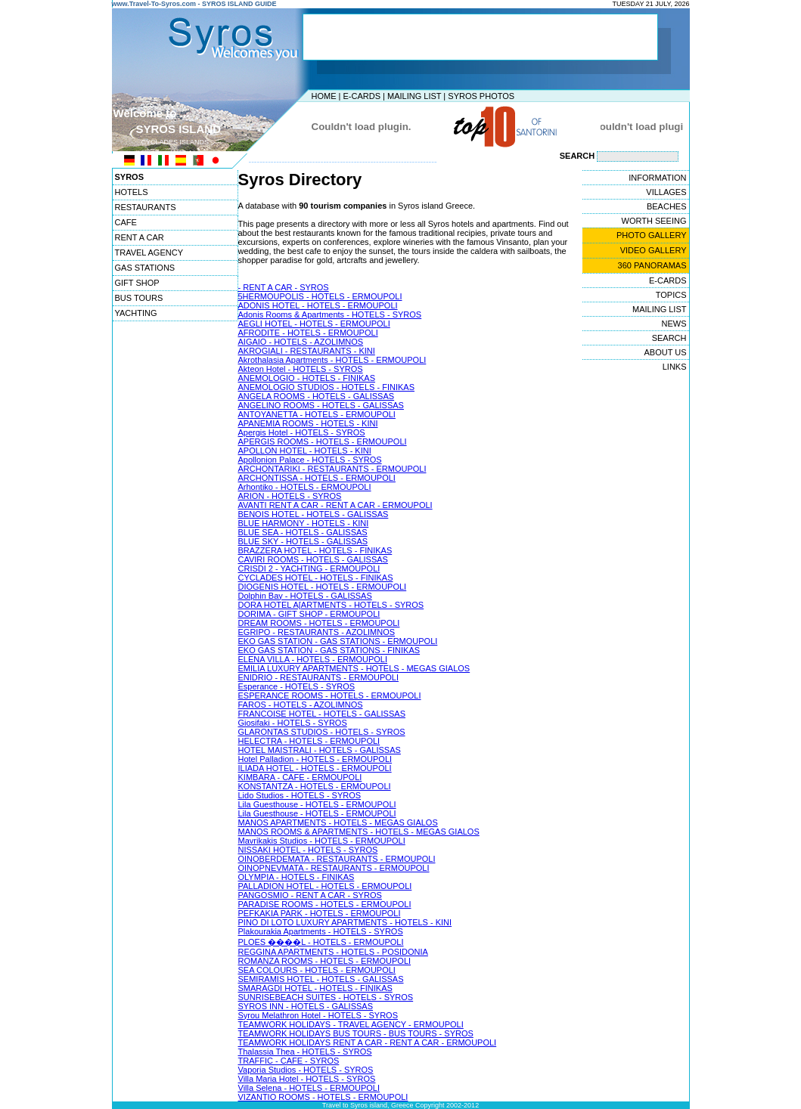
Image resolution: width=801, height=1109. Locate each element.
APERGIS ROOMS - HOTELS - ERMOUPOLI (322, 441)
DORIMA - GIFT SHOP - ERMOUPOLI (309, 613)
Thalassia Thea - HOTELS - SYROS (305, 1051)
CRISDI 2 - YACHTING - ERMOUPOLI (309, 568)
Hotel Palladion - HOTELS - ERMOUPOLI (315, 759)
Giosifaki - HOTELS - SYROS (292, 722)
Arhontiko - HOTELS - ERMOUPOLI (304, 486)
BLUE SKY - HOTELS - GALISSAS (303, 541)
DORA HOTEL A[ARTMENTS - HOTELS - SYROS (331, 604)
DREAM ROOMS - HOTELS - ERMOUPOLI (319, 622)
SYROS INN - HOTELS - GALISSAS (306, 1006)
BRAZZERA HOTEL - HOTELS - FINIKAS (315, 550)
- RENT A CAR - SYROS (283, 287)
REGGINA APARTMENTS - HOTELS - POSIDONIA (333, 951)
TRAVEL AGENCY (149, 252)
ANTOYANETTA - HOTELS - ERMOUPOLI (317, 414)
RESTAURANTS (145, 207)
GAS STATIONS (145, 267)
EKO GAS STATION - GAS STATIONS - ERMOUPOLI (338, 641)
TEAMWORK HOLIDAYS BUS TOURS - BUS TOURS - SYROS (355, 1033)
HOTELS (131, 192)
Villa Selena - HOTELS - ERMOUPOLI (309, 1087)
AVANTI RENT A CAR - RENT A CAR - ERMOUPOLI (335, 505)
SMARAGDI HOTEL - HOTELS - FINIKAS (315, 988)
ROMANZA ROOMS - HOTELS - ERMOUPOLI (324, 960)
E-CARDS (361, 96)
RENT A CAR (139, 237)
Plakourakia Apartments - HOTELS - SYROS (320, 931)
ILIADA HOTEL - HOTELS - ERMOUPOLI (315, 768)
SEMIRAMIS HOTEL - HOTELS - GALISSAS (321, 979)
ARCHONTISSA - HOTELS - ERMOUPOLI (317, 477)
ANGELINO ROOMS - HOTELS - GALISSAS (321, 405)
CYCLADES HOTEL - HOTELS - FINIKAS (315, 577)
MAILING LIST (414, 96)
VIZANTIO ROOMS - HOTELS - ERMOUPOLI (323, 1096)
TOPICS (671, 294)
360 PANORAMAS (652, 265)
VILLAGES (666, 192)
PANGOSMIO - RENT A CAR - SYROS (310, 895)
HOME (324, 96)
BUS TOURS (139, 297)
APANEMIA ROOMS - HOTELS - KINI (308, 423)
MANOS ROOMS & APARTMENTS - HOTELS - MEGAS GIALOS (359, 831)
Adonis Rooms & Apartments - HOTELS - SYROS (330, 314)
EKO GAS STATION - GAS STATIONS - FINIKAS (329, 650)
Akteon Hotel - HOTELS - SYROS (300, 368)
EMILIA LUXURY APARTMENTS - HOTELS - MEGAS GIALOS (354, 668)
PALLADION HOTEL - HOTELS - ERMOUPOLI (325, 886)
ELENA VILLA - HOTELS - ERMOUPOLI (312, 659)
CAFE (126, 222)
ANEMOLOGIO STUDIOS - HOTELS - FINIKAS (326, 387)
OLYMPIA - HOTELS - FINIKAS (296, 876)
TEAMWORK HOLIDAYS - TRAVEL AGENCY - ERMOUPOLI (351, 1024)
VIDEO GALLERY (653, 250)
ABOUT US (665, 352)
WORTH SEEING (654, 220)
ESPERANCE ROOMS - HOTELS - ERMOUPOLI (329, 695)
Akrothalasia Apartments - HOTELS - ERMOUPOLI (332, 359)
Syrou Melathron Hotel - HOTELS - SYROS (318, 1015)
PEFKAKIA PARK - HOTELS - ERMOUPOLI (319, 913)
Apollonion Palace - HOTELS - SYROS (310, 459)
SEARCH (669, 337)
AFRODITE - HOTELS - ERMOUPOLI (308, 332)
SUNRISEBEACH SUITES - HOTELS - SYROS (326, 997)
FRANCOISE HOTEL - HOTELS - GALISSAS (321, 713)
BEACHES (667, 206)
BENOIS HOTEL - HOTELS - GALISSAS (313, 514)
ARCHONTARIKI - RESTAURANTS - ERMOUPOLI (332, 468)
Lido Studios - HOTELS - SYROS (300, 795)
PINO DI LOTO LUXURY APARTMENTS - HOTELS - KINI (345, 922)
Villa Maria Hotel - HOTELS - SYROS (307, 1078)
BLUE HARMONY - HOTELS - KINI (303, 523)
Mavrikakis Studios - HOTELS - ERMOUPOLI (321, 840)
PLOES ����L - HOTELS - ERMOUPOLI (321, 941)
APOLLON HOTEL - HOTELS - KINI (304, 450)
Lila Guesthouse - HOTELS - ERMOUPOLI (317, 804)
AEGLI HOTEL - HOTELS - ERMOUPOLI (314, 323)
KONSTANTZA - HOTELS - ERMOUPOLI (314, 786)
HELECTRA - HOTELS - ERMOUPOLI (309, 740)
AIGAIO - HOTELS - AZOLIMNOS (301, 341)
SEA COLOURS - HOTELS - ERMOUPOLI (317, 969)
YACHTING (136, 313)
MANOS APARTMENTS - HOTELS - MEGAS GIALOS (338, 822)
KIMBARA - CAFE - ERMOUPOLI (300, 777)
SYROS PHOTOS (481, 96)
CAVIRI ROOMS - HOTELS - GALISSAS (313, 559)
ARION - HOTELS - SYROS (290, 495)
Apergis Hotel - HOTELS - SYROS (301, 432)
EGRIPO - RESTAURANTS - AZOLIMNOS (317, 632)
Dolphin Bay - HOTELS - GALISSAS (305, 595)
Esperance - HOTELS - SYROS (296, 686)
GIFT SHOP (137, 282)
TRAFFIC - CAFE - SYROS (289, 1060)
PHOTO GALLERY (651, 235)
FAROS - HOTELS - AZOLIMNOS (300, 704)
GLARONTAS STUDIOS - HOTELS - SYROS (321, 731)
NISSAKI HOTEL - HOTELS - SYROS (308, 849)
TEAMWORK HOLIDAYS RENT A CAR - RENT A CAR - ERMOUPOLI (367, 1042)
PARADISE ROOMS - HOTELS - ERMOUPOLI (324, 904)
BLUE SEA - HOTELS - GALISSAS (303, 532)
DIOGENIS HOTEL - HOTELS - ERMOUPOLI (322, 586)
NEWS (674, 323)
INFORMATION (657, 177)
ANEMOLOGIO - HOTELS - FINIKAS (307, 378)
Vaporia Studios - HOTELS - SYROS (306, 1069)
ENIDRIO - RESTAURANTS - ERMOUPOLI (318, 677)
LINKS (675, 366)
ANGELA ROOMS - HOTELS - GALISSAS (316, 396)
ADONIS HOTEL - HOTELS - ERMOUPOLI (318, 305)
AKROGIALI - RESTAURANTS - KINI (306, 350)
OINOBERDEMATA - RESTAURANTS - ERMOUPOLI (337, 858)
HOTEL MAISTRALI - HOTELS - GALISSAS (319, 749)
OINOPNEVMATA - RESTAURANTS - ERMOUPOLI (334, 867)
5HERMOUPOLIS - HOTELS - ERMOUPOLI (320, 296)
